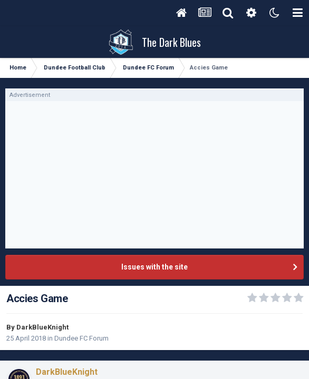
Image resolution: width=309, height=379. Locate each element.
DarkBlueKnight (42, 327)
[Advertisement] (154, 174)
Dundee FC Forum (81, 338)
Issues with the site (154, 267)
